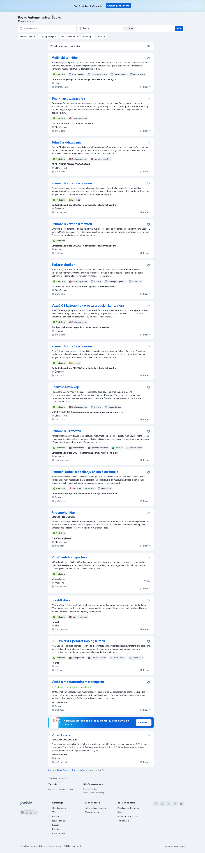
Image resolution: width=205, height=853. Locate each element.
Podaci (55, 816)
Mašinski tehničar (65, 58)
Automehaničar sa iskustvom (60, 789)
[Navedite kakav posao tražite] (47, 28)
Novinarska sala (59, 820)
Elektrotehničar (63, 265)
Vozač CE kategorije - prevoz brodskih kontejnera (88, 305)
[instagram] (162, 803)
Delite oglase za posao (95, 808)
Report (145, 87)
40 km (128, 28)
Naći (179, 28)
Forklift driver (62, 600)
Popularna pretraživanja (128, 808)
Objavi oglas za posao (118, 5)
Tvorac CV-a (123, 820)
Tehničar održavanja (67, 142)
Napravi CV (143, 722)
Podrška (56, 829)
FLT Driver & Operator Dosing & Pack (78, 641)
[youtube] (181, 803)
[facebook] (156, 803)
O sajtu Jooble (59, 808)
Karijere (55, 825)
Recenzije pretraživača (128, 816)
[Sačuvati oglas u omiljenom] (148, 58)
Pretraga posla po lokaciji (93, 793)
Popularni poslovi (90, 789)
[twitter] (168, 803)
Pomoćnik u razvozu (66, 431)
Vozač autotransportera (69, 557)
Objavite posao (92, 812)
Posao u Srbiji (58, 833)
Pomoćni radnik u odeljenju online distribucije (85, 472)
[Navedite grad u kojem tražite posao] (106, 28)
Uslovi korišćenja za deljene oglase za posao (40, 846)
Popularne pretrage (59, 778)
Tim (54, 812)
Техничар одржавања (68, 98)
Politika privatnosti (72, 846)
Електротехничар (65, 387)
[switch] (149, 46)
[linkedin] (175, 803)
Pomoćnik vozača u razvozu (72, 183)
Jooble (182, 846)
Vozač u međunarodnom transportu (78, 682)
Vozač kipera (61, 735)
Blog (120, 812)
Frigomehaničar (63, 512)
